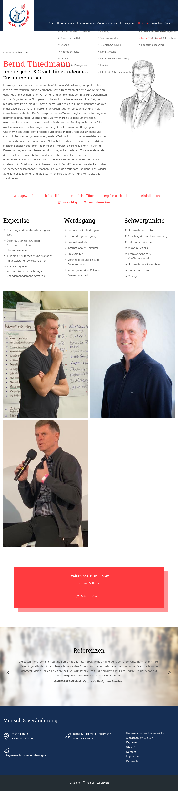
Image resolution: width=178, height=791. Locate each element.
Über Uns (144, 23)
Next (170, 672)
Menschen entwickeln (111, 23)
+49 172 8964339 (83, 738)
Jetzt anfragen (91, 596)
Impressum (133, 756)
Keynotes (131, 23)
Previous (8, 672)
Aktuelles (157, 23)
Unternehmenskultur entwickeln (78, 23)
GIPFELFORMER (100, 783)
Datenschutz (134, 761)
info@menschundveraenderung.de (25, 755)
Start (54, 23)
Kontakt (169, 23)
